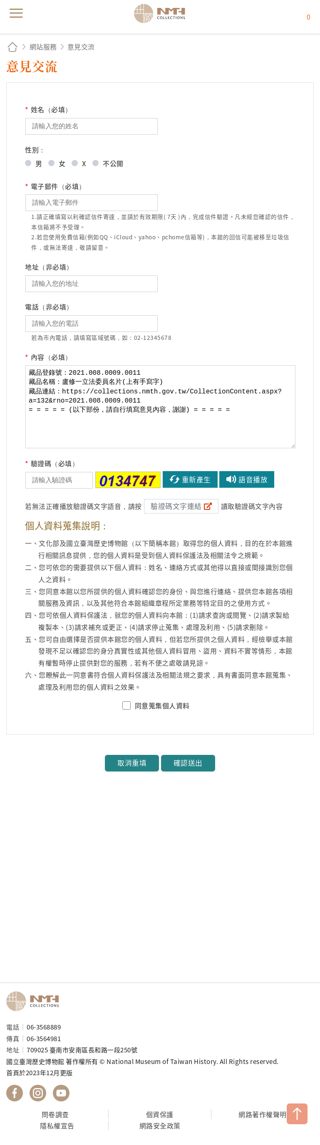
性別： (35, 150)
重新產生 (196, 479)
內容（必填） (48, 357)
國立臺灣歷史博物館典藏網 (162, 13)
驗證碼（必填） (52, 463)
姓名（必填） (48, 109)
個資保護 (160, 1114)
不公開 (113, 163)
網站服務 (43, 47)
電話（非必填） (49, 307)
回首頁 (12, 46)
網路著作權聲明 (262, 1114)
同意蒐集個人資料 (162, 705)
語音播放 (253, 479)
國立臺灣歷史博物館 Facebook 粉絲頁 (14, 1093)
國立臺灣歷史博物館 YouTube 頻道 (61, 1093)
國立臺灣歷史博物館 (35, 1001)
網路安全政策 (160, 1125)
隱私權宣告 (57, 1125)
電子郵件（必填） (55, 186)
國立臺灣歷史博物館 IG (38, 1093)
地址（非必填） (49, 267)
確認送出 (188, 763)
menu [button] (16, 13)
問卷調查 (55, 1114)
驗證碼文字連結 (176, 506)
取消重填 (131, 763)
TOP (297, 1113)
